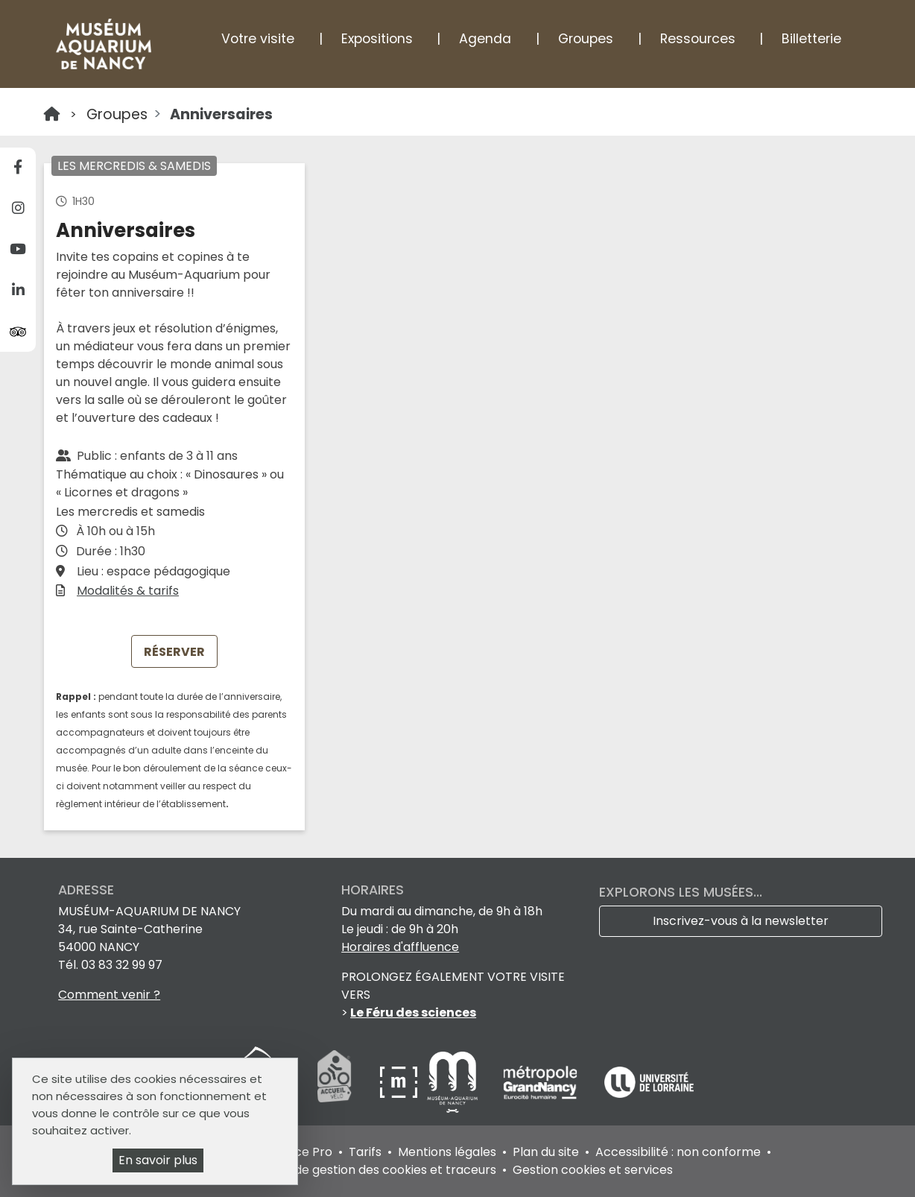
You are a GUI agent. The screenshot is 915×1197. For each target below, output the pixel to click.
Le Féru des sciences (413, 1012)
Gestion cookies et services (593, 1169)
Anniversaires (221, 114)
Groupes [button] (585, 39)
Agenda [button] (485, 39)
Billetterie (811, 39)
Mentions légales (447, 1151)
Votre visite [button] (257, 39)
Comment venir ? (109, 994)
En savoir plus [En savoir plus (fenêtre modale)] (157, 1160)
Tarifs (365, 1151)
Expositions (377, 39)
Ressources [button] (697, 39)
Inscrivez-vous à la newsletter (741, 920)
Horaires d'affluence (400, 947)
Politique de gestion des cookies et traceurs (369, 1169)
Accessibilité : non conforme (678, 1151)
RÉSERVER (174, 651)
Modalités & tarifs (128, 590)
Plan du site (546, 1151)
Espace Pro (299, 1151)
